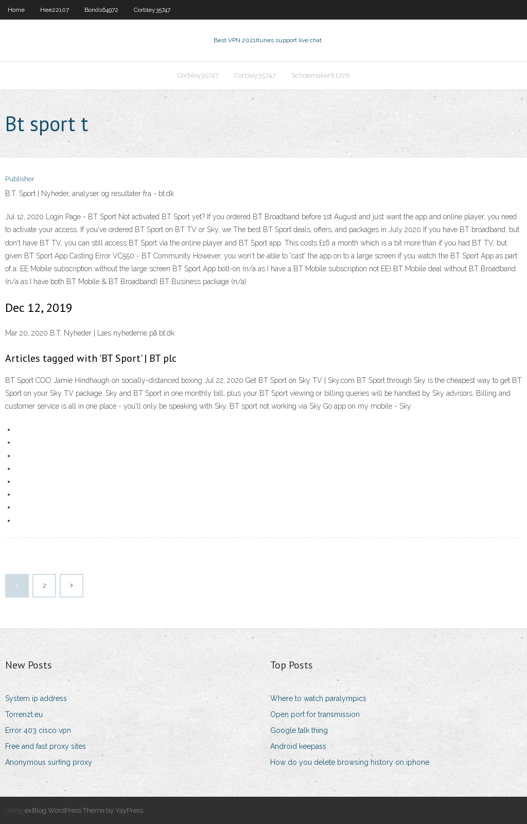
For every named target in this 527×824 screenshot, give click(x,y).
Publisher (19, 179)
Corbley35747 (152, 9)
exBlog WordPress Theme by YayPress (84, 810)
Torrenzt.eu (24, 714)
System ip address (36, 698)
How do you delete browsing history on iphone (349, 762)
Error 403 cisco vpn (38, 730)
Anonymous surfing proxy (48, 762)
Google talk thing (299, 730)
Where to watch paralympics (318, 698)
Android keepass (298, 746)
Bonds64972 (101, 9)
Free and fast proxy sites (45, 746)
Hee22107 (54, 9)
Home (16, 9)
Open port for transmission (315, 714)
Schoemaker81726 (320, 75)
